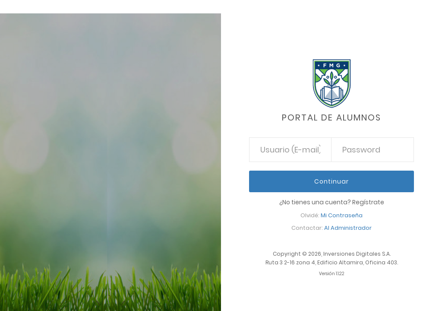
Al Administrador (348, 228)
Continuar (331, 181)
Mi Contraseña (342, 215)
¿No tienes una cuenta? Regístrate (331, 202)
